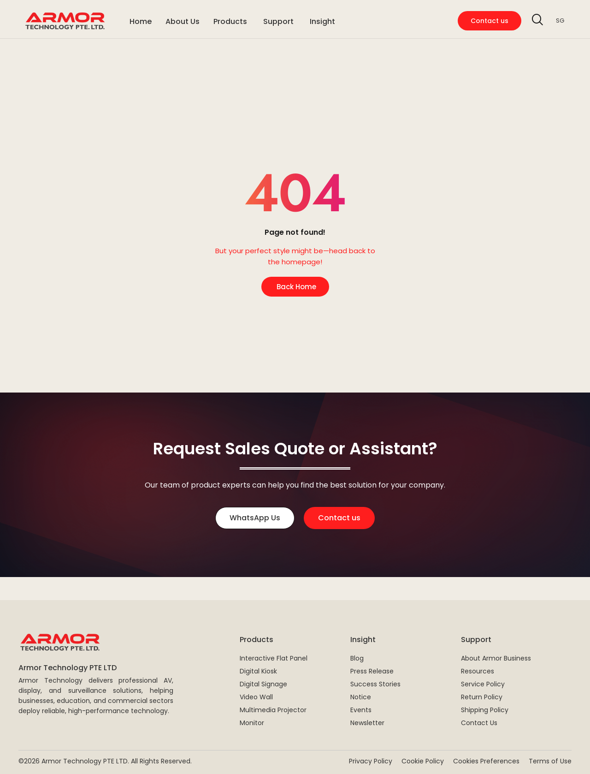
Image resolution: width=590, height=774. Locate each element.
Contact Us (479, 722)
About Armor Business (496, 658)
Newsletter (367, 722)
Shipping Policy (484, 709)
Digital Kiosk (258, 671)
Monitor (252, 722)
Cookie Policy (422, 761)
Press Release (372, 671)
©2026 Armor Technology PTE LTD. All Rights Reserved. (105, 761)
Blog (357, 658)
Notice (360, 697)
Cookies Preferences (486, 761)
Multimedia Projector (273, 709)
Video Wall (256, 697)
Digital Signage (263, 684)
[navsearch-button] (537, 21)
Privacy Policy (370, 761)
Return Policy (481, 697)
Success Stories (375, 684)
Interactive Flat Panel (273, 658)
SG (560, 20)
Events (361, 709)
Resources (477, 671)
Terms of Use (550, 761)
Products (256, 639)
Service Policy (483, 684)
